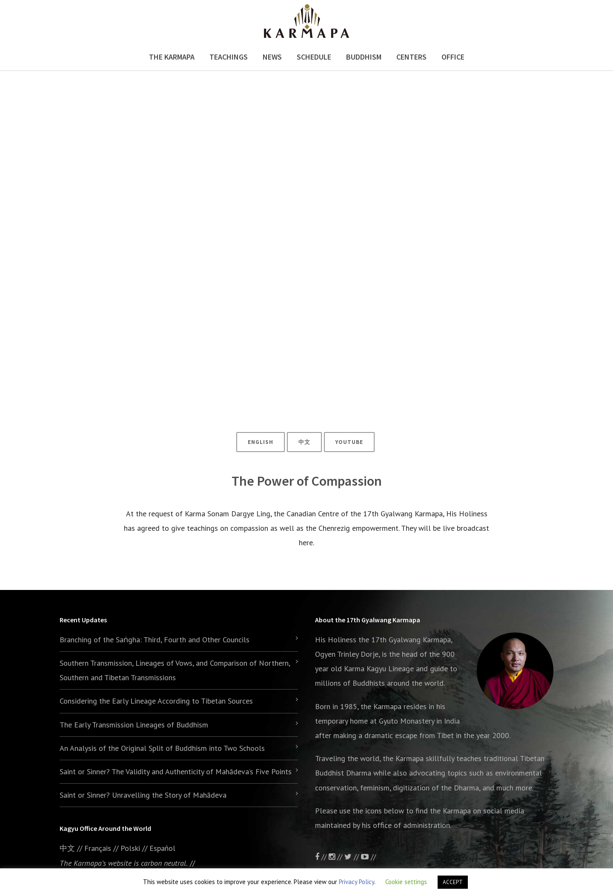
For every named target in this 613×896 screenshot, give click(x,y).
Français (97, 848)
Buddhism (363, 57)
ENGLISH (260, 442)
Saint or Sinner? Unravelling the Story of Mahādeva (143, 795)
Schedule (314, 57)
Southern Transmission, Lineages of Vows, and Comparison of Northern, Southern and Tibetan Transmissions (175, 670)
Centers (411, 57)
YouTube (349, 442)
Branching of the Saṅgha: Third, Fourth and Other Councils (154, 639)
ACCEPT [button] (453, 882)
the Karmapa (381, 706)
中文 (304, 442)
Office (452, 57)
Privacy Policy (356, 882)
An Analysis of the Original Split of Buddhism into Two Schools (162, 748)
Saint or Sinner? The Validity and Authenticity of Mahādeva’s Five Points (176, 771)
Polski (130, 848)
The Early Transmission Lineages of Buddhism (134, 725)
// (352, 857)
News (272, 57)
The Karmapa (172, 57)
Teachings (228, 57)
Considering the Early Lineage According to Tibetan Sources (156, 701)
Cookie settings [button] (406, 882)
